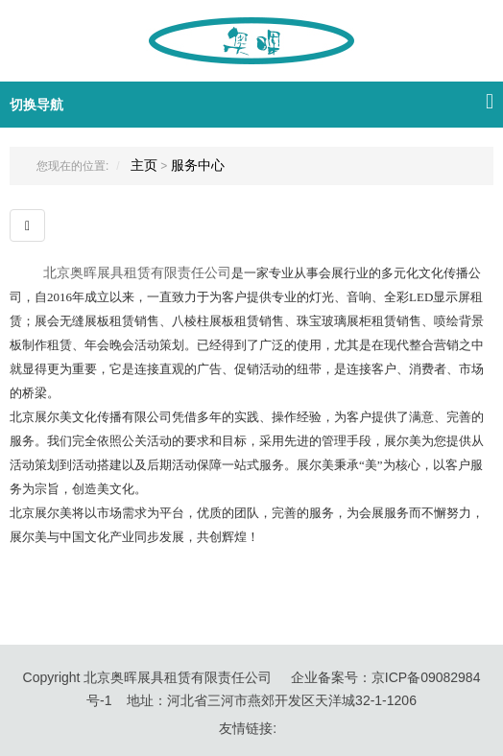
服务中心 (198, 165)
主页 (144, 165)
